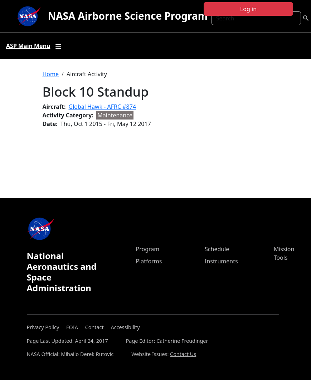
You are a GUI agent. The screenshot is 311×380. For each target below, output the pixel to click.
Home (51, 74)
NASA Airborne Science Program (128, 16)
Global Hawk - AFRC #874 (102, 107)
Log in (248, 9)
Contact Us (183, 354)
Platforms (149, 261)
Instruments (221, 261)
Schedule (217, 249)
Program (148, 249)
